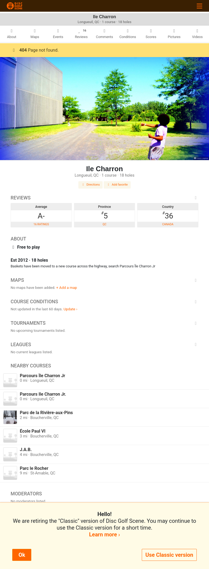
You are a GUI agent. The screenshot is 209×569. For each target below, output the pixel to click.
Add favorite (117, 184)
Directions (90, 184)
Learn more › (104, 534)
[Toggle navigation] (199, 5)
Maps (104, 280)
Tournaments (104, 323)
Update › (70, 309)
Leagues (104, 344)
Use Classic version (169, 555)
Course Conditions (104, 301)
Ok (22, 555)
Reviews (104, 198)
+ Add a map (66, 287)
